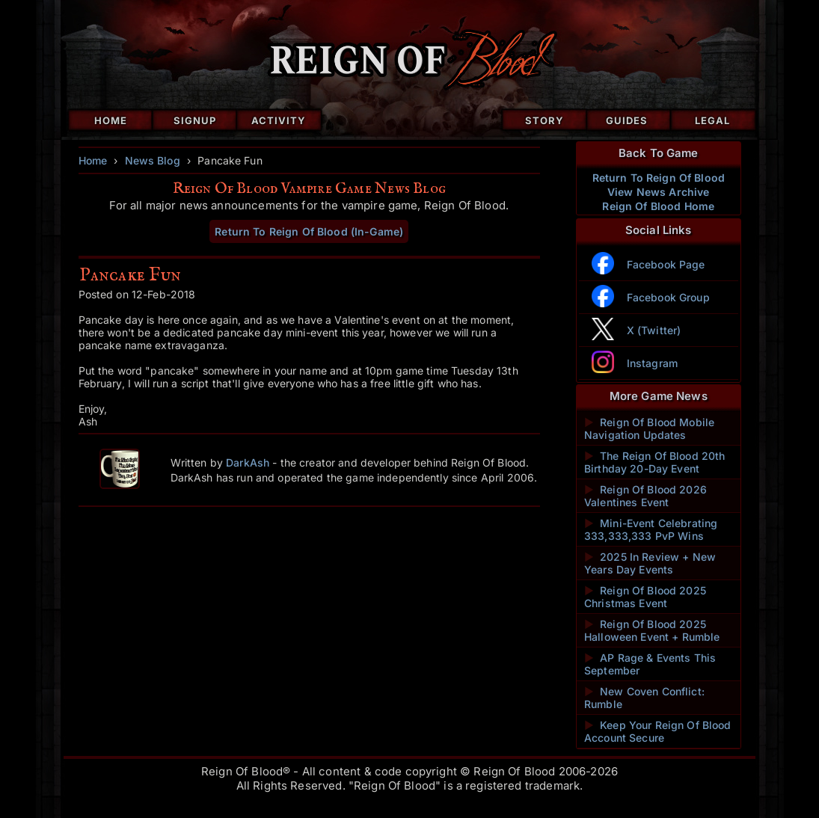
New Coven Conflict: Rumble (644, 697)
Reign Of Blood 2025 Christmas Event (645, 596)
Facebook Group (668, 297)
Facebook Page (666, 264)
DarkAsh (247, 462)
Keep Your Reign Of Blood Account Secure (657, 731)
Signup (195, 120)
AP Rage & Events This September (650, 664)
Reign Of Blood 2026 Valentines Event (645, 495)
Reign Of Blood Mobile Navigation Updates (649, 428)
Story (544, 120)
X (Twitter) (654, 330)
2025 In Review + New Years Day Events (650, 563)
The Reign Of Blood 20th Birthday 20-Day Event (654, 462)
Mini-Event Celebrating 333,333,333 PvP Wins (650, 529)
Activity (278, 120)
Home (110, 120)
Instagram (652, 363)
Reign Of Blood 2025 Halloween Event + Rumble (652, 630)
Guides (627, 120)
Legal (712, 120)
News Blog (152, 160)
